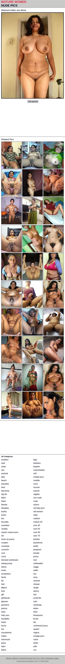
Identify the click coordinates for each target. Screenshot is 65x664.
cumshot (5, 550)
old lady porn (39, 508)
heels (3, 622)
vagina (36, 633)
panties (36, 539)
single (36, 588)
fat (2, 581)
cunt (3, 553)
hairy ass (5, 615)
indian (4, 636)
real (35, 560)
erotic (3, 570)
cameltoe (5, 525)
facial (3, 577)
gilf (2, 594)
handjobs (5, 619)
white (35, 643)
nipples (36, 494)
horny (3, 626)
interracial (5, 639)
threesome (38, 615)
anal (3, 463)
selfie (35, 570)
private (36, 553)
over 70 (36, 536)
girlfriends (5, 598)
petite (35, 546)
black (3, 501)
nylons (36, 505)
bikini (3, 498)
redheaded (38, 563)
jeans (3, 643)
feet (3, 584)
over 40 (36, 525)
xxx (34, 650)
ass (2, 470)
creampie (5, 546)
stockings (37, 605)
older (35, 515)
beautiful (5, 484)
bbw (3, 477)
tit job (35, 619)
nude (35, 501)
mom (35, 484)
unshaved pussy (40, 626)
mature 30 (37, 522)
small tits (37, 598)
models (36, 480)
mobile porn (38, 477)
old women (38, 511)
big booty (5, 491)
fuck (3, 591)
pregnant (37, 550)
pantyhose (38, 543)
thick (35, 612)
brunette (5, 522)
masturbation (39, 470)
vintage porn (38, 636)
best (3, 487)
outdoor (36, 518)
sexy (35, 577)
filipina (4, 588)
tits (34, 622)
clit (2, 536)
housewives (6, 633)
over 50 (36, 529)
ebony (4, 567)
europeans (6, 574)
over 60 (36, 532)
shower (36, 584)
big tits (4, 494)
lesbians (37, 463)
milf (34, 473)
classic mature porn (9, 532)
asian (3, 467)
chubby (4, 529)
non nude (37, 498)
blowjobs (5, 508)
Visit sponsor (33, 102)
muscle (36, 487)
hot (2, 629)
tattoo (35, 608)
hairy (3, 612)
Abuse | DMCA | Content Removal (19, 658)
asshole (4, 473)
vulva (35, 639)
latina (3, 650)
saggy (36, 567)
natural (36, 491)
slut (34, 594)
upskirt (36, 629)
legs (35, 460)
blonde (4, 505)
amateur (5, 460)
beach (4, 480)
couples (4, 543)
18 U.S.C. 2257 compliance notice (46, 658)
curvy (3, 556)
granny (4, 608)
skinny (36, 591)
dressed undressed (9, 560)
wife (35, 646)
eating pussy (6, 563)
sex (34, 574)
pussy (36, 556)
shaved (36, 581)
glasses (4, 601)
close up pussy (7, 539)
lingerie (36, 467)
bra (2, 518)
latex (3, 646)
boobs (4, 511)
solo (35, 601)
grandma (5, 605)
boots (3, 515)
